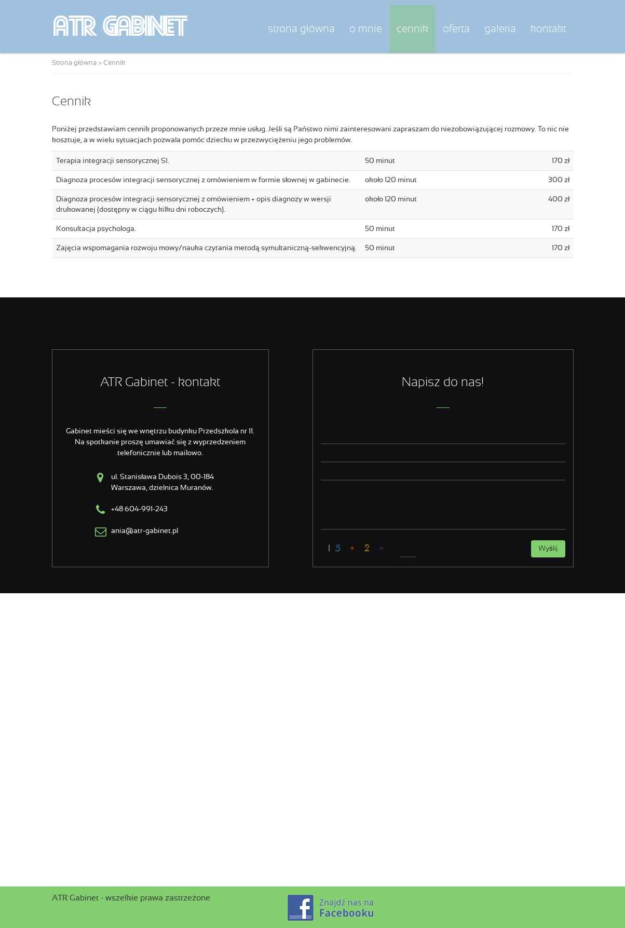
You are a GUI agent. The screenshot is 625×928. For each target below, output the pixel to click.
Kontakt (548, 29)
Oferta (456, 29)
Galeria (500, 29)
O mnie (365, 29)
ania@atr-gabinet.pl (144, 531)
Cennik (412, 29)
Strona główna (301, 29)
